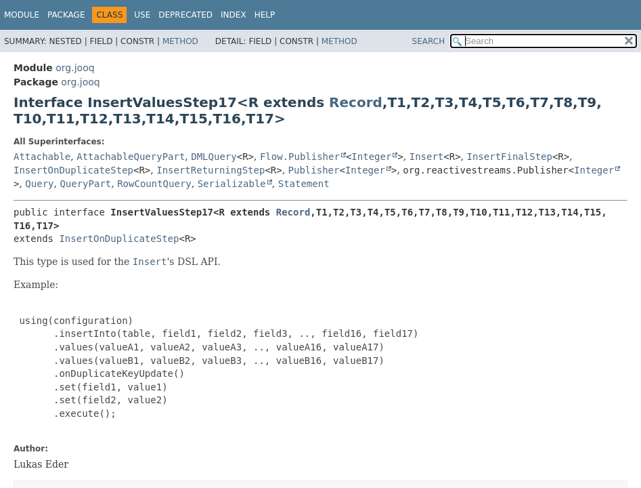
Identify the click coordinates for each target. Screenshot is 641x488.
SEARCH (428, 41)
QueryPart (85, 183)
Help (265, 15)
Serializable (232, 183)
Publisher (314, 170)
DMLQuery (213, 156)
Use (142, 15)
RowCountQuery (154, 183)
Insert (427, 156)
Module (21, 15)
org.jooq (75, 67)
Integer (371, 156)
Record (355, 102)
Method (180, 41)
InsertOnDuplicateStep (73, 170)
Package (66, 15)
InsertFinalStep (509, 156)
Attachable (42, 156)
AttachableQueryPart (130, 156)
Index (233, 15)
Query (39, 183)
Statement (304, 183)
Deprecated (185, 15)
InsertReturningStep (210, 170)
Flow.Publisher (300, 156)
